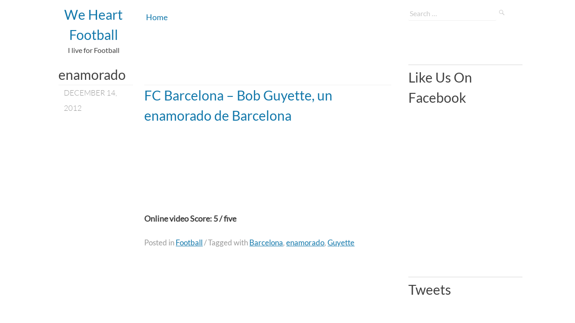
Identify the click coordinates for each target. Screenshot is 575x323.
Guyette (340, 242)
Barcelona (266, 242)
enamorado (305, 242)
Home (157, 17)
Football (189, 242)
